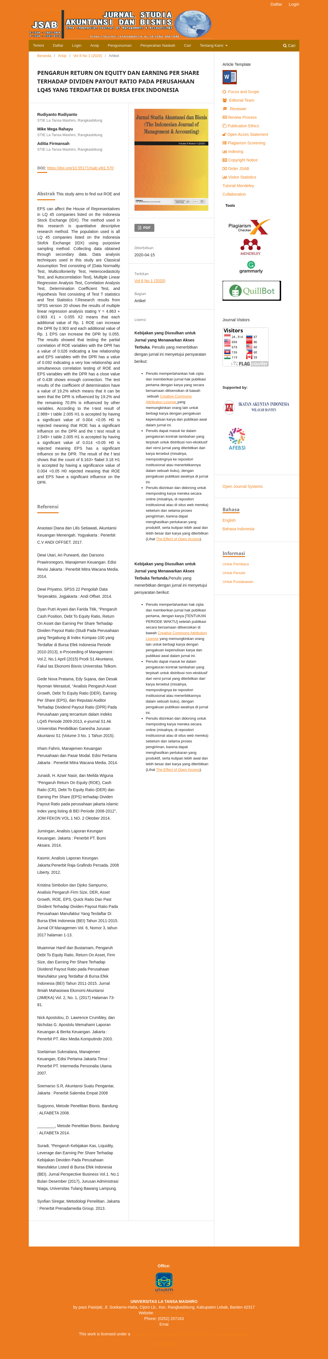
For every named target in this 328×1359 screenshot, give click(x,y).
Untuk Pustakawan (238, 582)
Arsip (94, 45)
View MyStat (164, 1343)
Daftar (58, 45)
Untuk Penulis (234, 573)
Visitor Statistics (239, 177)
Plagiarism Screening (244, 143)
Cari (187, 45)
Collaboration (234, 194)
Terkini (38, 45)
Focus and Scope (241, 91)
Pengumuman (120, 45)
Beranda (44, 56)
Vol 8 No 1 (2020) (87, 56)
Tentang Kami (212, 45)
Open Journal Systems (243, 486)
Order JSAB (236, 168)
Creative (167, 396)
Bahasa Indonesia (238, 529)
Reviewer (234, 109)
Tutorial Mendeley (238, 185)
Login (77, 45)
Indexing (233, 151)
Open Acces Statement (245, 134)
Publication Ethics (241, 126)
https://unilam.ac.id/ (172, 1313)
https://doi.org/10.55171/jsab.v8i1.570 (80, 168)
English (229, 520)
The (178, 539)
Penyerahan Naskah (157, 45)
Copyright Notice (240, 160)
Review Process (240, 117)
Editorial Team (238, 100)
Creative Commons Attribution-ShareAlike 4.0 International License (190, 1334)
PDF (146, 228)
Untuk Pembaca (236, 564)
